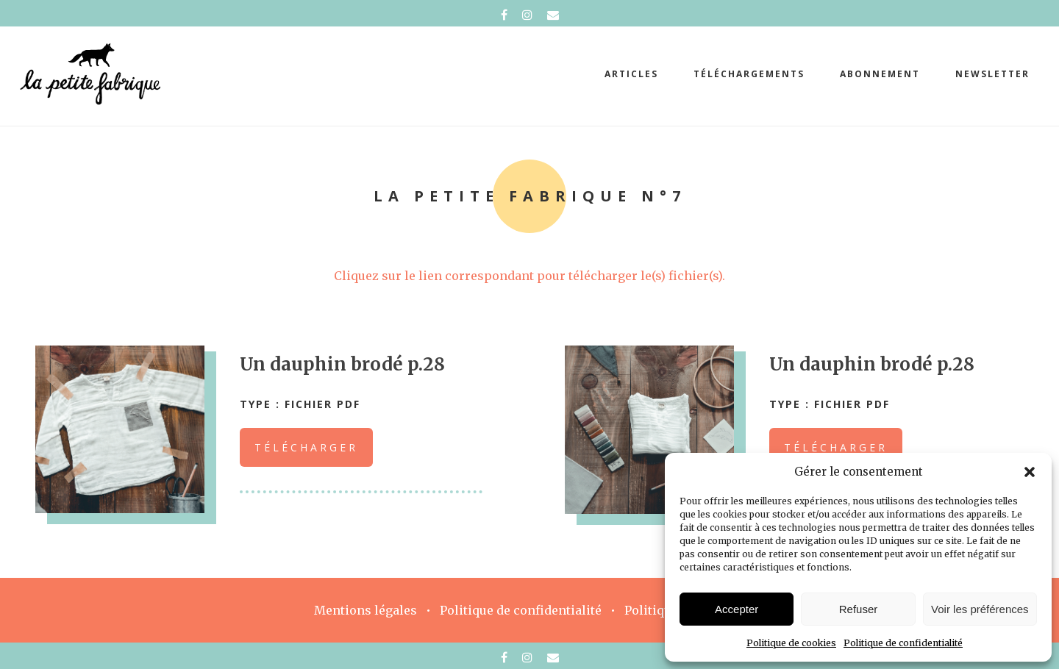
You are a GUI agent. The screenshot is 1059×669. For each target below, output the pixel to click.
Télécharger (306, 447)
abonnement (880, 74)
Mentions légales (365, 610)
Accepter (736, 609)
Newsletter (992, 74)
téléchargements (749, 74)
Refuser (858, 609)
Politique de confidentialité (903, 642)
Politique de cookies (791, 642)
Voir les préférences (980, 609)
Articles (631, 74)
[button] (1029, 472)
